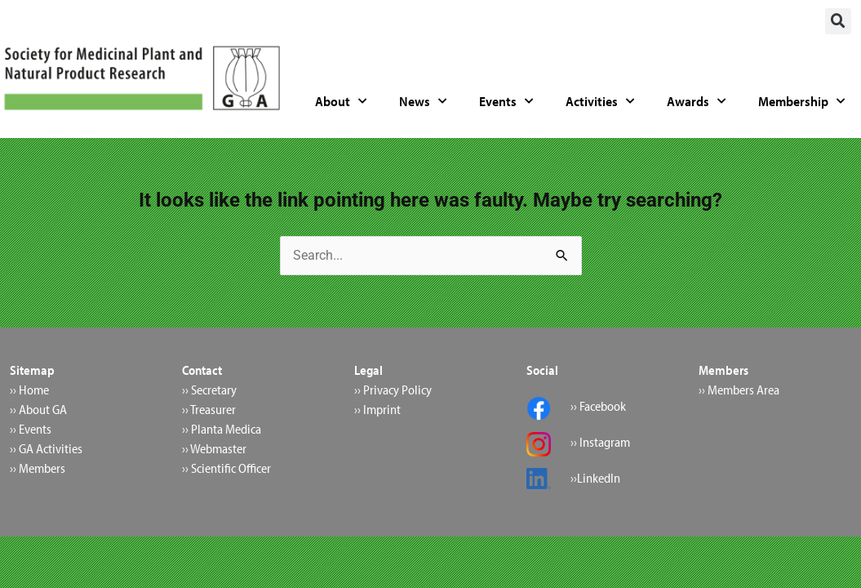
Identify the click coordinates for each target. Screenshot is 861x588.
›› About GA (38, 409)
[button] (838, 21)
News (422, 101)
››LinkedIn (595, 478)
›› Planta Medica (221, 429)
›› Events (30, 429)
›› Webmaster (214, 448)
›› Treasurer (209, 409)
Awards (696, 101)
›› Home (29, 389)
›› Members (37, 468)
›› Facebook (598, 406)
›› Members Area (739, 389)
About (340, 101)
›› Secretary (209, 389)
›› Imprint (377, 409)
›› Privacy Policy (393, 389)
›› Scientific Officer (226, 468)
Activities (600, 101)
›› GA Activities (46, 448)
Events (506, 101)
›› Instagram (600, 442)
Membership (801, 101)
